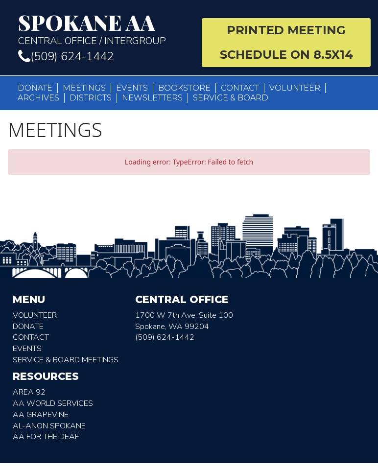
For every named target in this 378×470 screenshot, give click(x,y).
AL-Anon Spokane (49, 426)
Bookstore (184, 88)
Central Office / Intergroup (102, 29)
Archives (38, 97)
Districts (91, 97)
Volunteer (294, 88)
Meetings (84, 88)
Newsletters (152, 97)
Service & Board (230, 97)
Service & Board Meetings (65, 359)
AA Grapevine (41, 414)
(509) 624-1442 (66, 56)
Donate (35, 88)
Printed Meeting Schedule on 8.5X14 (286, 42)
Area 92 (29, 392)
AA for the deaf (46, 436)
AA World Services (53, 403)
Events (132, 88)
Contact (240, 88)
